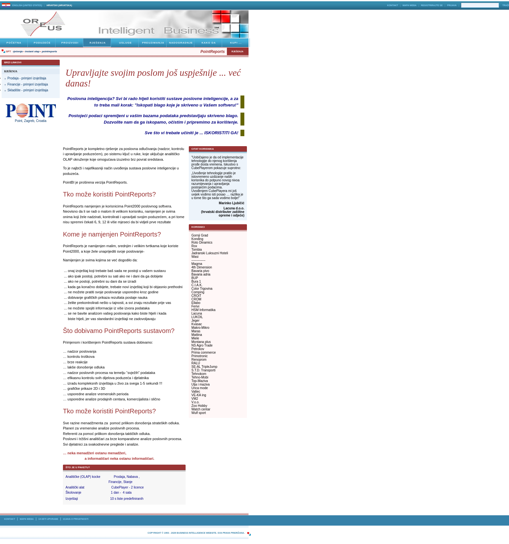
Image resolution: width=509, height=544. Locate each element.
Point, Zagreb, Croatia (30, 121)
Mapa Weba (409, 5)
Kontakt (392, 5)
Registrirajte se (432, 5)
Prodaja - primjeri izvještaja (26, 78)
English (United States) (27, 5)
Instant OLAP (32, 51)
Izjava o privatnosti (75, 519)
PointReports (49, 51)
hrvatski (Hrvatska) (59, 5)
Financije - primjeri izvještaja (27, 84)
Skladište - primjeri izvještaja (27, 90)
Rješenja (18, 51)
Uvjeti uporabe (48, 519)
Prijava (451, 5)
